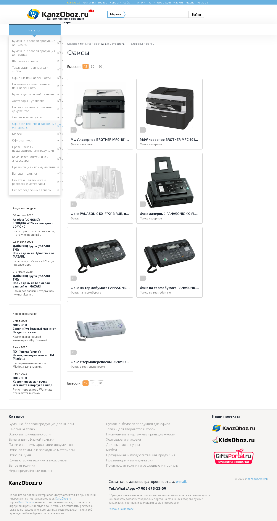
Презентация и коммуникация (34, 167)
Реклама (202, 2)
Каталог (34, 30)
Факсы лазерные (82, 144)
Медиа (189, 2)
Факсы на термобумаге (154, 218)
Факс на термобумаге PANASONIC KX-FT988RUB (236, 213)
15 (85, 66)
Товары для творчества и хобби (30, 69)
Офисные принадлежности (31, 78)
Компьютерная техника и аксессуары (30, 158)
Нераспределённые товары (32, 190)
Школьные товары (25, 61)
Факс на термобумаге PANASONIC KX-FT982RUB (168, 213)
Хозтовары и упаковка (28, 100)
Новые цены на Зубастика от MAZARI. (34, 255)
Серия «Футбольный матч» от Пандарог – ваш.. (34, 332)
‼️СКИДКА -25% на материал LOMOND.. (34, 227)
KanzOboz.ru (63, 498)
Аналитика (144, 2)
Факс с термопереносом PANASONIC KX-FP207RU (100, 288)
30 (93, 66)
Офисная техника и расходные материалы (34, 125)
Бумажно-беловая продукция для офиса (33, 52)
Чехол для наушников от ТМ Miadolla (34, 359)
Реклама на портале (121, 509)
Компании (89, 2)
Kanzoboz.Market (256, 479)
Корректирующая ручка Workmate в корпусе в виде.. (34, 385)
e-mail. (181, 481)
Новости (115, 2)
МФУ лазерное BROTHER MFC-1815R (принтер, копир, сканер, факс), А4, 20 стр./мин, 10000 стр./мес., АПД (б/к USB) (100, 139)
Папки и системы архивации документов (32, 109)
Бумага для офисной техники (33, 94)
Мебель (17, 134)
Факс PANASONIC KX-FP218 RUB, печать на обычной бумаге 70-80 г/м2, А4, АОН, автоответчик (236, 139)
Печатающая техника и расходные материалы (29, 181)
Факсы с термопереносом (88, 292)
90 (100, 66)
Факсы (211, 144)
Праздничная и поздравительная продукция (33, 148)
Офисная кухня (23, 140)
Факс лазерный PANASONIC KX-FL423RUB (100, 213)
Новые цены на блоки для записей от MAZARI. (34, 285)
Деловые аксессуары (27, 117)
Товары (103, 2)
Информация (162, 2)
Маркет (178, 2)
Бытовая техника (24, 173)
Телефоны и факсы (142, 43)
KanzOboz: (73, 2)
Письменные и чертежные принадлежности (31, 85)
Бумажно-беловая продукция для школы (33, 42)
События (129, 2)
